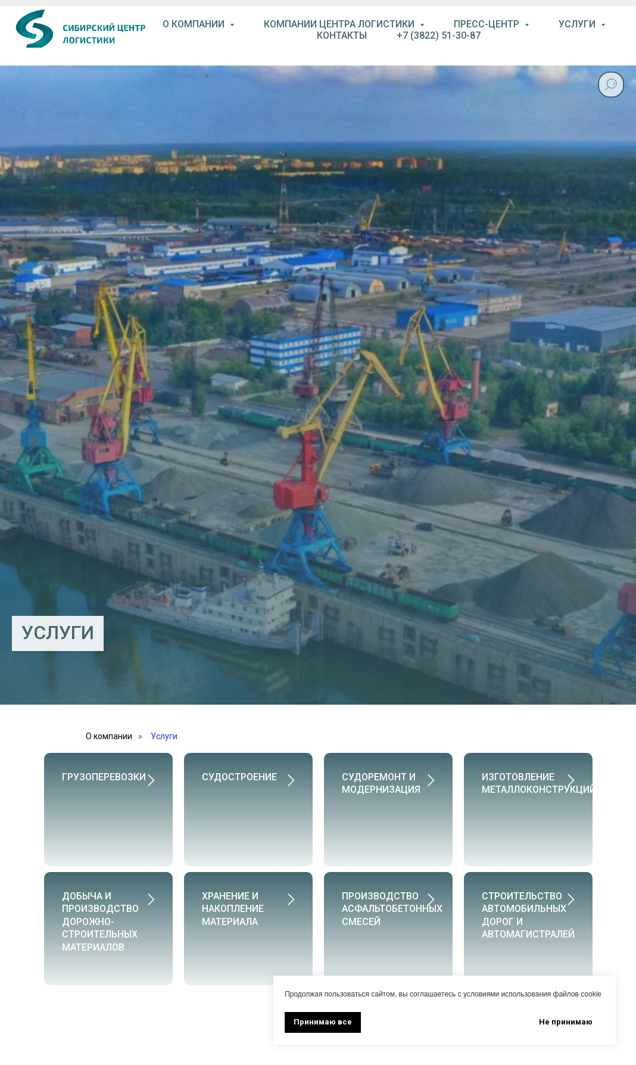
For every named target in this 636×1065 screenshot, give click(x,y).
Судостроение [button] (239, 777)
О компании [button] (195, 24)
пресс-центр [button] (488, 24)
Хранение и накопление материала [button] (233, 895)
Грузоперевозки (104, 777)
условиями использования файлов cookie (532, 994)
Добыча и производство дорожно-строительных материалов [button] (100, 908)
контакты (342, 35)
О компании (109, 736)
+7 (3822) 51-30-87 (439, 35)
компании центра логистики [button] (340, 24)
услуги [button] (578, 24)
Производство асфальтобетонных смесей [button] (392, 895)
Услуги (164, 736)
